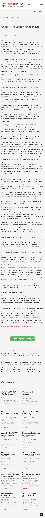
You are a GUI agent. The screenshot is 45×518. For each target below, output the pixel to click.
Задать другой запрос (22, 339)
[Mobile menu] (41, 4)
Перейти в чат (32, 4)
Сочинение (16, 17)
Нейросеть (5, 17)
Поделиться (39, 11)
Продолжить (27, 326)
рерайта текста (24, 367)
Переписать (17, 326)
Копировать (7, 326)
